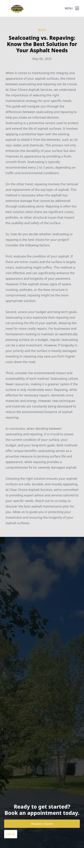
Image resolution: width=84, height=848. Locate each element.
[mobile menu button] (77, 8)
